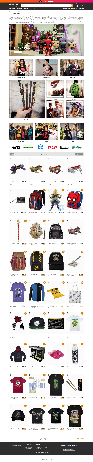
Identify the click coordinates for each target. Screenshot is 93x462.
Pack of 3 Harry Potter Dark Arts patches (15, 337)
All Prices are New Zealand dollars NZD (42, 452)
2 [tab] (46, 58)
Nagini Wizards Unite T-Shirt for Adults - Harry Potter (52, 399)
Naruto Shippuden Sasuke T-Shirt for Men (15, 306)
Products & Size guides (28, 447)
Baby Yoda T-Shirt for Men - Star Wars (72, 429)
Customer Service (16, 445)
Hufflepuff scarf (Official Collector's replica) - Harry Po (53, 307)
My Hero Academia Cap (33, 336)
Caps (75, 120)
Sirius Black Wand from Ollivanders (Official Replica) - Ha (71, 183)
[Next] (52, 439)
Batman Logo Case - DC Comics (52, 337)
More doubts (26, 451)
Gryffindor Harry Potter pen (15, 243)
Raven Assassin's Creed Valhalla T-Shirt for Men (33, 429)
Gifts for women (21, 77)
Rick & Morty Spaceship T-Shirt (53, 429)
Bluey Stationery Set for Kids (33, 398)
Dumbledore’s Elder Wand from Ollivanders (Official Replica (15, 183)
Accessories (25, 8)
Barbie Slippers (51, 367)
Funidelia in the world (40, 446)
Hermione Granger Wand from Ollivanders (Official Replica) (34, 183)
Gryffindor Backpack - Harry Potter (14, 275)
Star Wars (72, 142)
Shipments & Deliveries (28, 448)
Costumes (11, 8)
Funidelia (11, 11)
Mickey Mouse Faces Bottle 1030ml (72, 368)
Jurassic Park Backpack (33, 274)
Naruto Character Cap (14, 428)
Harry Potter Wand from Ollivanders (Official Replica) (52, 183)
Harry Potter (21, 142)
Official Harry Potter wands (27, 120)
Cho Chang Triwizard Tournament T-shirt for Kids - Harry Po (33, 307)
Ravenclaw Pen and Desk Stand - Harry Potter (71, 275)
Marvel (46, 142)
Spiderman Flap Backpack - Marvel (72, 213)
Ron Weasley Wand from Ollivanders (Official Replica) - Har (71, 245)
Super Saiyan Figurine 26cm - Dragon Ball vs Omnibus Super (52, 214)
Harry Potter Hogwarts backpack (52, 275)
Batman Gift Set (32, 367)
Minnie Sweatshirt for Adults (14, 368)
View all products (80, 438)
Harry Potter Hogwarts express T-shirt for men (14, 398)
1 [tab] (44, 58)
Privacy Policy (38, 448)
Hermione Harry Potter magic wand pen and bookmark (71, 399)
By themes (18, 8)
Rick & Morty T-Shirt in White (71, 337)
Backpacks (74, 99)
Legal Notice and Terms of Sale (41, 447)
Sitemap (37, 451)
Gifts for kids (72, 77)
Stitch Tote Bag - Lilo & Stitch (71, 306)
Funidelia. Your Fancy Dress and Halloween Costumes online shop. (13, 5)
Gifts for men (46, 77)
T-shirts (55, 120)
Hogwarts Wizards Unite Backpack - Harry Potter (52, 244)
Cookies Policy (38, 450)
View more (13, 22)
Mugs (55, 99)
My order (25, 446)
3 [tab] (47, 58)
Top (60, 8)
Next (81, 40)
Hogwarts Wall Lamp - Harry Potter (33, 244)
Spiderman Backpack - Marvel (33, 213)
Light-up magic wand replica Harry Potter (14, 213)
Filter (12, 154)
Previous (12, 40)
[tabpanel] (46, 40)
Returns (25, 450)
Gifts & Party (33, 8)
